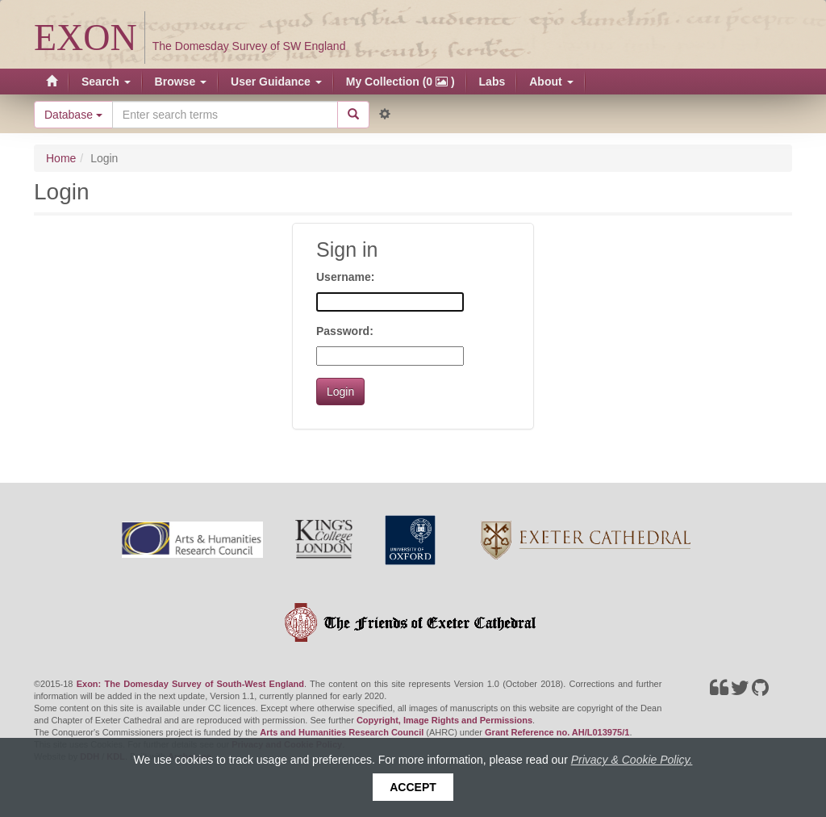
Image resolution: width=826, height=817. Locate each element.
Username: (345, 276)
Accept (413, 787)
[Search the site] (225, 114)
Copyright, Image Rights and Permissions (444, 720)
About (551, 81)
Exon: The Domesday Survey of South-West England (190, 684)
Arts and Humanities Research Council (341, 732)
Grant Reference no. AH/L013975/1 (557, 732)
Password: (344, 331)
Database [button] (73, 114)
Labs (492, 81)
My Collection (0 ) (400, 81)
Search (106, 81)
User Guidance (276, 81)
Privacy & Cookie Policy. (632, 759)
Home (61, 158)
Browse (180, 81)
